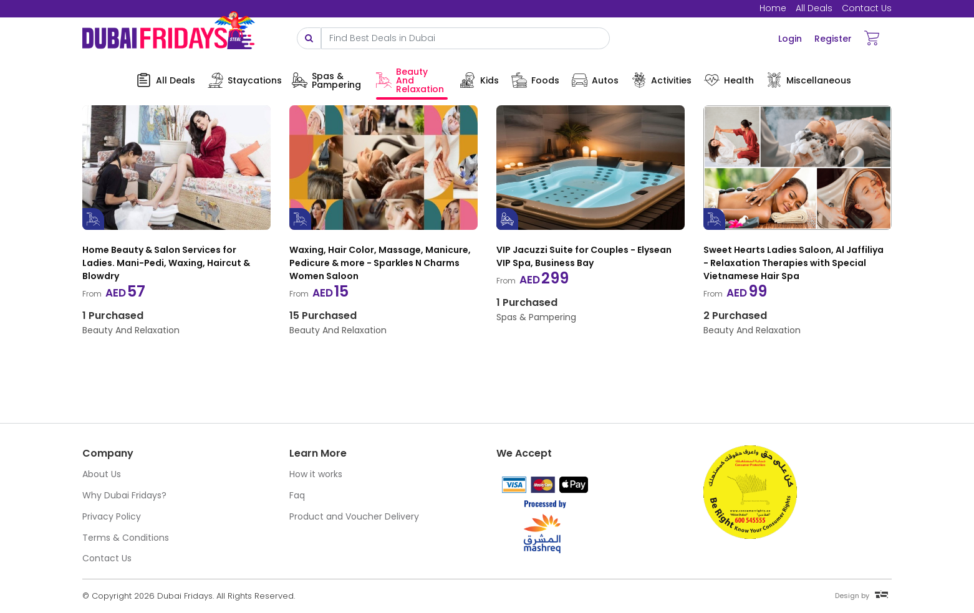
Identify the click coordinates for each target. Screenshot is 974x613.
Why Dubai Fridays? (124, 495)
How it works (315, 474)
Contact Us (867, 8)
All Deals (814, 8)
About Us (101, 474)
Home (772, 8)
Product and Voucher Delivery (354, 516)
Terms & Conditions (125, 537)
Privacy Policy (111, 516)
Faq (297, 495)
